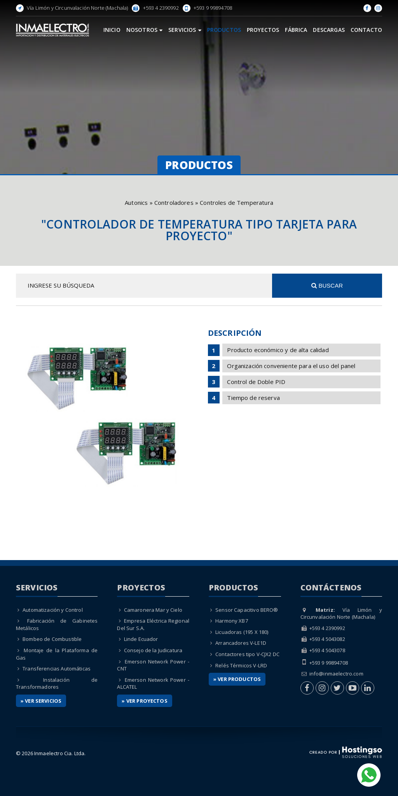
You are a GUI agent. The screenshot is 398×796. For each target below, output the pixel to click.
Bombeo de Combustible (52, 638)
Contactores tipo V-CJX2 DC (247, 654)
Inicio (111, 29)
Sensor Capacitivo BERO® (246, 609)
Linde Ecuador (141, 638)
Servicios (184, 29)
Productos (224, 29)
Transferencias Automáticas (57, 668)
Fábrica (296, 29)
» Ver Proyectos (144, 700)
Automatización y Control (53, 609)
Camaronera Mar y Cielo (153, 609)
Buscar (327, 285)
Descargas (328, 29)
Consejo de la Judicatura (153, 650)
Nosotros (144, 29)
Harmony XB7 (231, 620)
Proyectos (263, 29)
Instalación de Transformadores (57, 683)
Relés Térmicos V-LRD (241, 665)
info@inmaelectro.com (336, 673)
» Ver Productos (237, 679)
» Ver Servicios (41, 700)
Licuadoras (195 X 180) (241, 631)
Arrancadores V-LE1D (240, 642)
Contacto (366, 29)
